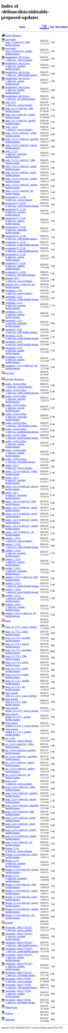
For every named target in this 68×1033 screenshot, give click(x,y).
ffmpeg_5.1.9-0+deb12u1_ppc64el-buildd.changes (15, 863)
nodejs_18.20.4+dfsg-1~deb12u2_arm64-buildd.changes (16, 444)
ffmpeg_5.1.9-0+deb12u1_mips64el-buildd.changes (16, 878)
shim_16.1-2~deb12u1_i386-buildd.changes (19, 109)
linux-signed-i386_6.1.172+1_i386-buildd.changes (16, 702)
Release (9, 1013)
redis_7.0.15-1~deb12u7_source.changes (18, 128)
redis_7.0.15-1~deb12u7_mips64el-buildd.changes (16, 154)
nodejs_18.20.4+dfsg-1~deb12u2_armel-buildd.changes (21, 436)
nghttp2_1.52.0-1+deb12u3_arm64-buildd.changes (14, 598)
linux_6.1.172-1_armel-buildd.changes (16, 670)
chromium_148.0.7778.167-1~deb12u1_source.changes (19, 929)
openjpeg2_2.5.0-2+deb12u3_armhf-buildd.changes (22, 337)
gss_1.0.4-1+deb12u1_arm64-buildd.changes (20, 764)
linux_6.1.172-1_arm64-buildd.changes (17, 676)
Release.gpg (11, 1007)
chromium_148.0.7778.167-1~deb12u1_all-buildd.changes (20, 974)
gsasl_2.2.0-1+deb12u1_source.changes (18, 782)
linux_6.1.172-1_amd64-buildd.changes (17, 682)
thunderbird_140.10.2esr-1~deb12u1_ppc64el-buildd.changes (17, 66)
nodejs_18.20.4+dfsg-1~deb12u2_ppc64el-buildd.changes (16, 399)
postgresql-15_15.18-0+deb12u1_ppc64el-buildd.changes (15, 212)
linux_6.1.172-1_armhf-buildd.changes (17, 663)
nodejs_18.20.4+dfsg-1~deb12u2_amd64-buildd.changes (16, 453)
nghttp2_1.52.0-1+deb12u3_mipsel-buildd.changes (15, 562)
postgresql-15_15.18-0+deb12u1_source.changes (18, 198)
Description (62, 26)
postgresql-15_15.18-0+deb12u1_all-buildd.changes (20, 273)
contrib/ (9, 922)
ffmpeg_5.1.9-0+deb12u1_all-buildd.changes (20, 916)
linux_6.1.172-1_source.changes (21, 627)
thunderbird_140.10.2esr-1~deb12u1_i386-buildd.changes (21, 73)
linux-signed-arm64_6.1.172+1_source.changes (22, 709)
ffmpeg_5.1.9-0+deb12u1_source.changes (18, 849)
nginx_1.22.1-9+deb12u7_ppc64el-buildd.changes (15, 480)
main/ (8, 620)
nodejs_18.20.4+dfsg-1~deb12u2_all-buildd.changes (20, 460)
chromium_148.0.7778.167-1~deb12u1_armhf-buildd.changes (22, 950)
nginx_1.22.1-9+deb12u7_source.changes (18, 466)
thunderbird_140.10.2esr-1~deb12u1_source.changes (18, 58)
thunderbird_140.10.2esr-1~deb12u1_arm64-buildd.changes (17, 81)
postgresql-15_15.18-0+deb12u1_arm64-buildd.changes (15, 257)
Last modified (44, 26)
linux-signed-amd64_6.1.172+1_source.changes (22, 724)
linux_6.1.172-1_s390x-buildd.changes (17, 633)
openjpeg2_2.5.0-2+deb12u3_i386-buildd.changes (21, 331)
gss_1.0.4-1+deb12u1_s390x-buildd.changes (19, 745)
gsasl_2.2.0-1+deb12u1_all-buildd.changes (19, 843)
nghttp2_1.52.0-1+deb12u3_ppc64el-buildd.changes (15, 553)
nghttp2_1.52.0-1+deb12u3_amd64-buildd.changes (15, 607)
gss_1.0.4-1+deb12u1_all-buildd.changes (18, 776)
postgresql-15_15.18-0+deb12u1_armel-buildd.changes (21, 249)
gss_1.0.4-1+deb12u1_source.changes (18, 739)
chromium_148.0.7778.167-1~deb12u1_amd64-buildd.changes (19, 966)
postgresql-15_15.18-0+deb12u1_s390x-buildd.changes (22, 204)
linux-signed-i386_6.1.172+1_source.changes (21, 694)
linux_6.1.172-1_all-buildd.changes (15, 688)
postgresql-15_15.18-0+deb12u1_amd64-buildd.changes (15, 266)
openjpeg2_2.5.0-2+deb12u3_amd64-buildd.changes (15, 359)
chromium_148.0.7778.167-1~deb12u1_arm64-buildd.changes (19, 957)
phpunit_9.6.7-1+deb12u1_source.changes (18, 279)
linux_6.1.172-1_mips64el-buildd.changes (18, 651)
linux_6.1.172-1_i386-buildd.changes (16, 657)
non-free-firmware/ (14, 379)
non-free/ (9, 373)
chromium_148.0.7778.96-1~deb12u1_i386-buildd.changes (21, 986)
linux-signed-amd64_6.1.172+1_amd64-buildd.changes (18, 732)
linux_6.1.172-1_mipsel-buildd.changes (17, 645)
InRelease (10, 1019)
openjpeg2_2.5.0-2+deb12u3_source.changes (18, 292)
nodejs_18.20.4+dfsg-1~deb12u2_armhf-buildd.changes (22, 430)
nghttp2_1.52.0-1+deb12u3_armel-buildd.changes (21, 590)
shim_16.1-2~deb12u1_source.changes (18, 103)
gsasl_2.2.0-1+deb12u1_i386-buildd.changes (19, 813)
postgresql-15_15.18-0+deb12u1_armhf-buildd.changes (22, 243)
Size (52, 26)
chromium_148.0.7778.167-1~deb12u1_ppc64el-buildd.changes (19, 936)
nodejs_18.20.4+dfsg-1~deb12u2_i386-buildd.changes (21, 424)
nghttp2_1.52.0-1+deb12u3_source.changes (18, 539)
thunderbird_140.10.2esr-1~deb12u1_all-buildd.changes (20, 97)
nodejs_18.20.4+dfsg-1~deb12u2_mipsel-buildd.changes (16, 408)
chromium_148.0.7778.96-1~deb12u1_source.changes (18, 980)
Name (22, 26)
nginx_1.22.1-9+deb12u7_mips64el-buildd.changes (16, 495)
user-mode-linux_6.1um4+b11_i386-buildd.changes (17, 42)
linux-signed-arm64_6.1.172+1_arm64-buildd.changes (18, 717)
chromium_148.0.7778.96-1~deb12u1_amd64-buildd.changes (18, 994)
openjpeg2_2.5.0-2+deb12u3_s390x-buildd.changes (22, 298)
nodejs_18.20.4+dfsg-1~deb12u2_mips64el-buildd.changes (16, 417)
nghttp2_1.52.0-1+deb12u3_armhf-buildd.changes (22, 584)
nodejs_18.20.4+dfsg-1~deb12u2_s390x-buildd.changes (22, 391)
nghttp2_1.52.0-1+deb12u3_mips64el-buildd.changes (16, 571)
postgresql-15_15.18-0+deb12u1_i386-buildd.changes (21, 237)
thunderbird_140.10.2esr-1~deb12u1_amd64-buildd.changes (17, 90)
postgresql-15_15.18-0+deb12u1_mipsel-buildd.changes (15, 221)
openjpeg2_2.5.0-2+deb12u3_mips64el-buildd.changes (16, 323)
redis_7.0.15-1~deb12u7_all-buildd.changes (19, 192)
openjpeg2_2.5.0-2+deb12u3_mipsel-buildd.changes (15, 314)
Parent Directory (13, 35)
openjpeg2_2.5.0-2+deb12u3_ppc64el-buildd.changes (15, 305)
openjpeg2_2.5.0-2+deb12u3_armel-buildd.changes (21, 343)
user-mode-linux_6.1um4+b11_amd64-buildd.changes (19, 51)
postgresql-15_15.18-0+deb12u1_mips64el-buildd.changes (16, 230)
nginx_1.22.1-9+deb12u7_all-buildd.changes (19, 533)
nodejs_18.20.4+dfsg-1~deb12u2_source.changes (18, 385)
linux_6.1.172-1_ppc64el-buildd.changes (18, 639)
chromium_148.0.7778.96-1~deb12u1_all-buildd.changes (20, 1001)
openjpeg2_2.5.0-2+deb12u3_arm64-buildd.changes (14, 351)
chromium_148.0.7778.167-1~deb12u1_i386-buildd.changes (21, 944)
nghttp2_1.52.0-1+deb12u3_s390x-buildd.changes (22, 545)
